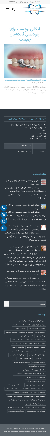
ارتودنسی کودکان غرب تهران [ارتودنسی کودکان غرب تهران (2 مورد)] (37, 343)
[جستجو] (13, 9)
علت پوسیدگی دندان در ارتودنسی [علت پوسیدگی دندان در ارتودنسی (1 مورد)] (35, 377)
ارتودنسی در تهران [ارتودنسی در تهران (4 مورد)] (21, 328)
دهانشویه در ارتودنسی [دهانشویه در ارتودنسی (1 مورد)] (39, 362)
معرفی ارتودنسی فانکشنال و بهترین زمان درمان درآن (25, 80)
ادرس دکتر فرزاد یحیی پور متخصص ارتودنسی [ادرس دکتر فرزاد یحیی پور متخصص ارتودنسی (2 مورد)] (32, 321)
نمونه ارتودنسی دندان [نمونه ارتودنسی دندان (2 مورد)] (12, 389)
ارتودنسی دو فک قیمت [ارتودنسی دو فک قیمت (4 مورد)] (26, 332)
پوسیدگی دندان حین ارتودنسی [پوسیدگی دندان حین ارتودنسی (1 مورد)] (36, 400)
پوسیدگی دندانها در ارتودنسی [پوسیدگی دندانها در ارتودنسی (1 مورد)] (15, 407)
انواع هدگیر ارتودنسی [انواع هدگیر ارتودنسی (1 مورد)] (18, 347)
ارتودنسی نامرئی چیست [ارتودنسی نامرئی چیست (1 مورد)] (38, 340)
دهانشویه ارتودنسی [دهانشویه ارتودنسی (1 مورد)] (39, 359)
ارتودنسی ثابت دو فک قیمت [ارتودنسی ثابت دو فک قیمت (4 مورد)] (21, 325)
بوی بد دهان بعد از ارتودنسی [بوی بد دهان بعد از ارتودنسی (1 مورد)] (20, 351)
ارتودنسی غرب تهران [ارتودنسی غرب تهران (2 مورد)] (11, 332)
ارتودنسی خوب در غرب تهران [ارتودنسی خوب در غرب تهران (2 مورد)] (37, 328)
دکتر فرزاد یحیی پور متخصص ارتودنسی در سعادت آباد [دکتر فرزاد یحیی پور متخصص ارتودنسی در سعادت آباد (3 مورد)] (29, 373)
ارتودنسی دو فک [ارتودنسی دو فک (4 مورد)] (40, 332)
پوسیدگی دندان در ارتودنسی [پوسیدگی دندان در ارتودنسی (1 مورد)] (17, 400)
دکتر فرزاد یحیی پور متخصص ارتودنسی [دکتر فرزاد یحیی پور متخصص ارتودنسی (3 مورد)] (34, 370)
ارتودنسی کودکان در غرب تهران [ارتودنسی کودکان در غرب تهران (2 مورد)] (20, 340)
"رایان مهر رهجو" (8, 431)
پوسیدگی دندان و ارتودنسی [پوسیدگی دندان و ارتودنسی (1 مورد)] (16, 411)
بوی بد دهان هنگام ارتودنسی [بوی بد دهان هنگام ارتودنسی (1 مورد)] (37, 355)
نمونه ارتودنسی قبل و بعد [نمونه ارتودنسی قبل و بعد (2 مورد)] (37, 392)
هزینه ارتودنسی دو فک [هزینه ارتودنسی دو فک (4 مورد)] (21, 392)
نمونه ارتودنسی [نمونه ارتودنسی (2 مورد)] (24, 389)
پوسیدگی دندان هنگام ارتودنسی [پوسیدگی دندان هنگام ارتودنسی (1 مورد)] (36, 411)
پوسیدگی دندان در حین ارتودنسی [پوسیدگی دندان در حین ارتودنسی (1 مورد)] (35, 404)
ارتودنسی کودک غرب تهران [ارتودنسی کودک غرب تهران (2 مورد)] (19, 343)
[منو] (8, 9)
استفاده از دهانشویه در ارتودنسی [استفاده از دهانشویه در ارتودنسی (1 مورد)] (36, 347)
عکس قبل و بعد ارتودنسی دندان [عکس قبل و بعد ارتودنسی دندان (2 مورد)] (35, 381)
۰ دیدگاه (43, 83)
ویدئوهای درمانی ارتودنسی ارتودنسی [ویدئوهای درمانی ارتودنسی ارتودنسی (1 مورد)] (34, 396)
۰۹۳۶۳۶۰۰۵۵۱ (33, 139)
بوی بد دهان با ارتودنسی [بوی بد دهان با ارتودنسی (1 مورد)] (38, 351)
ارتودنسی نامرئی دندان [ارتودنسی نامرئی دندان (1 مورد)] (27, 336)
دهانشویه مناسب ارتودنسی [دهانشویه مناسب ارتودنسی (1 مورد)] (37, 366)
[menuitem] (13, 9)
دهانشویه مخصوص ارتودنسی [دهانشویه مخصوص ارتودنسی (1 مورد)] (21, 362)
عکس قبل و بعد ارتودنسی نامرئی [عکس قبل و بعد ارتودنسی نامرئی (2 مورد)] (35, 385)
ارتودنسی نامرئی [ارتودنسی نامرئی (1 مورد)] (40, 336)
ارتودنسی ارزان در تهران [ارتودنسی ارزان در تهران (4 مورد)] (38, 325)
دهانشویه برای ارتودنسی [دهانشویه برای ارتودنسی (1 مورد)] (24, 359)
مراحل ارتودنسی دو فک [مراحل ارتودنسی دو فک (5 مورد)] (38, 389)
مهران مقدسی (23, 431)
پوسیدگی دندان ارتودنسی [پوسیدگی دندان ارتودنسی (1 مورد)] (14, 396)
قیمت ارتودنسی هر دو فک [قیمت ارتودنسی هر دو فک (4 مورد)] (15, 385)
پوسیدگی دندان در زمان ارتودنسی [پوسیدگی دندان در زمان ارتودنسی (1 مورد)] (35, 407)
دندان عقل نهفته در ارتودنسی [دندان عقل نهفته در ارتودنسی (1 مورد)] (18, 355)
